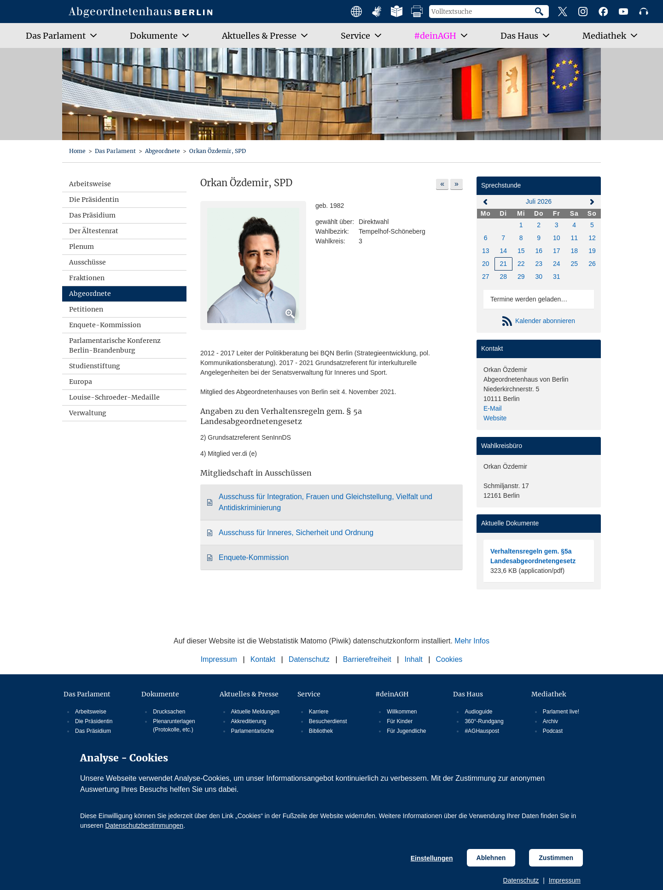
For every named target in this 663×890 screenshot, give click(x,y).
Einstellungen (432, 858)
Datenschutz (521, 880)
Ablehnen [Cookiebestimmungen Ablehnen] (491, 857)
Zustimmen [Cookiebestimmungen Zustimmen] (556, 857)
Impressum (565, 880)
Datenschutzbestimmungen (144, 825)
